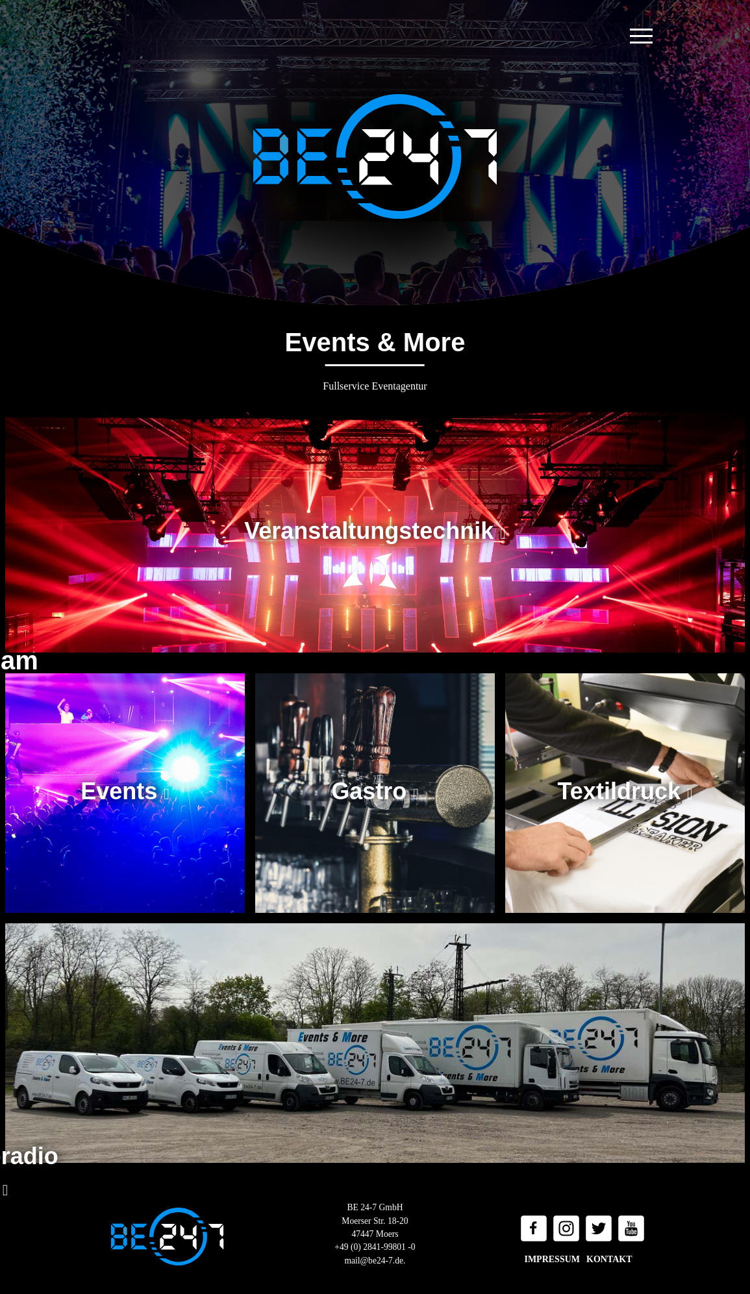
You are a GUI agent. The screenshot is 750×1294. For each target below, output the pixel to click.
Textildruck (622, 791)
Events (122, 791)
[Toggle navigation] (641, 36)
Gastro (372, 791)
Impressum (552, 1259)
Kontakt (609, 1259)
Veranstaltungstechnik (372, 530)
